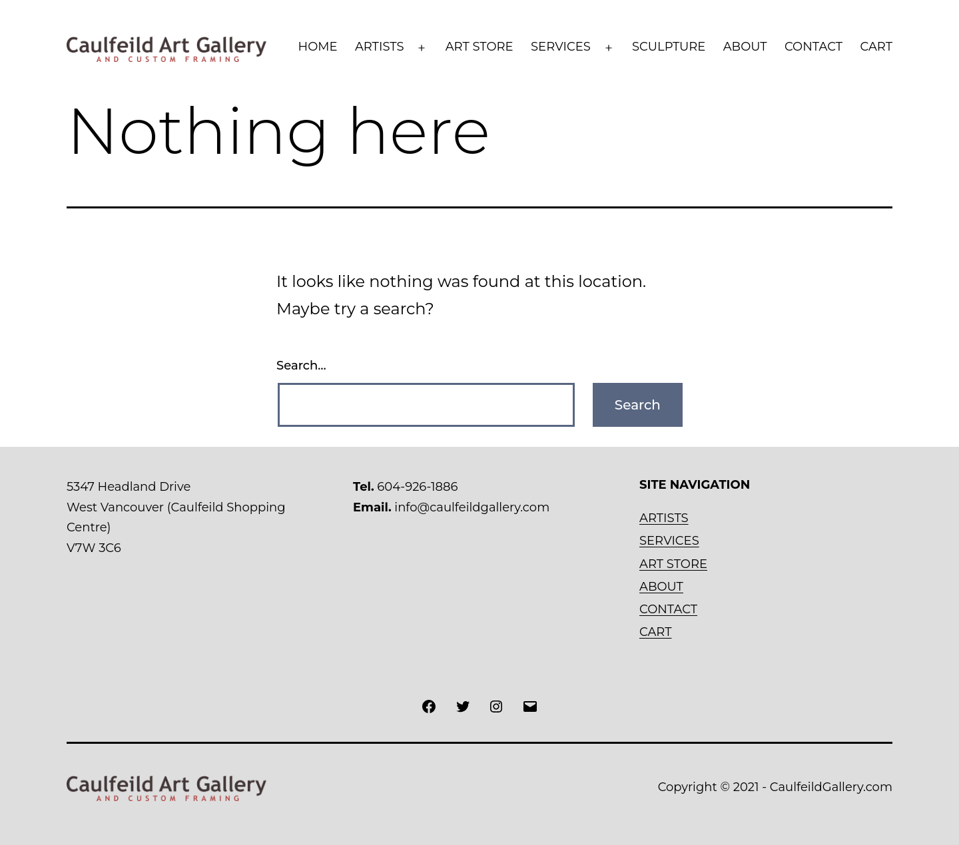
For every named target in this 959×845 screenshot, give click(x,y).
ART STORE (479, 46)
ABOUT (745, 46)
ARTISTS (379, 46)
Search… (301, 365)
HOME (318, 46)
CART (876, 46)
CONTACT (813, 46)
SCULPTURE (668, 46)
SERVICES (561, 46)
